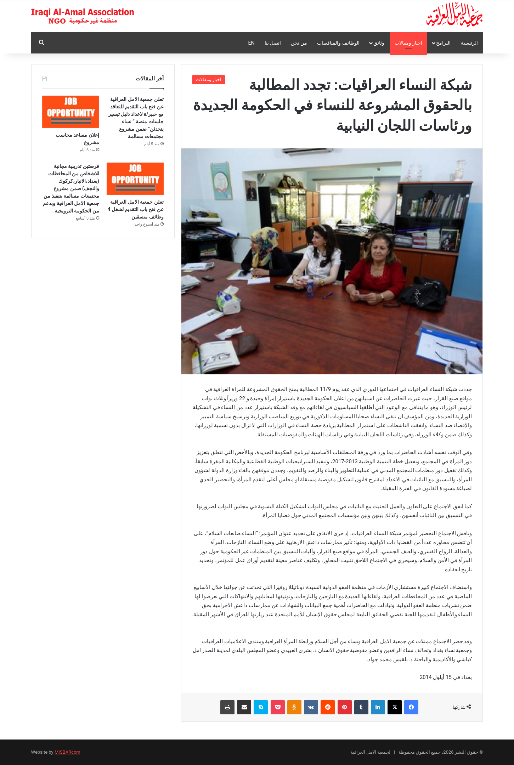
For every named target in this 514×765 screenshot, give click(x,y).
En (251, 43)
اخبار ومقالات (408, 43)
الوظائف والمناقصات (338, 43)
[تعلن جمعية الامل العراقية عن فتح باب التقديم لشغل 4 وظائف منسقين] (135, 179)
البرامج (443, 43)
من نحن (299, 43)
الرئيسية (469, 43)
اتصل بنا (273, 43)
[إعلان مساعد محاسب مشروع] (70, 112)
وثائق (378, 43)
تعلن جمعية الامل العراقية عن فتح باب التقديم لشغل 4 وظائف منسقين (135, 209)
